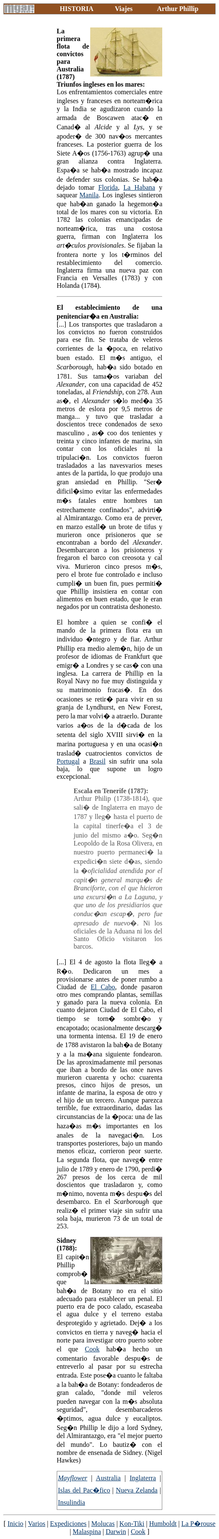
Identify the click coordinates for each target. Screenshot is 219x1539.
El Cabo (103, 987)
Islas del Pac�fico (84, 1490)
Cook (92, 1349)
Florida (108, 187)
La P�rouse (198, 1523)
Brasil (97, 761)
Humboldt (163, 1523)
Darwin (115, 1531)
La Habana (139, 187)
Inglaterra (143, 1478)
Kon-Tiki (131, 1523)
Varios (36, 1523)
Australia (108, 1478)
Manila (89, 195)
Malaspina (87, 1531)
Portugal (68, 761)
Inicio (15, 1523)
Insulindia (71, 1502)
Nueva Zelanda (136, 1490)
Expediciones (68, 1523)
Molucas (103, 1523)
